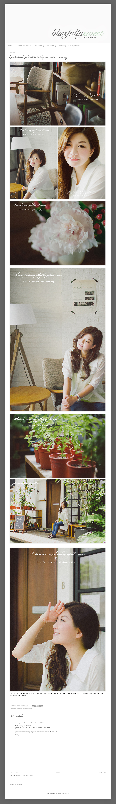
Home (10, 46)
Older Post (102, 772)
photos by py (18, 708)
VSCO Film (81, 693)
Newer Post (14, 772)
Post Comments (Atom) (25, 775)
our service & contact (23, 46)
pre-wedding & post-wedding (45, 46)
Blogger (66, 793)
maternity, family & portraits (69, 46)
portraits (25, 708)
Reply (17, 735)
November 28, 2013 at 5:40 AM (34, 723)
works (30, 708)
